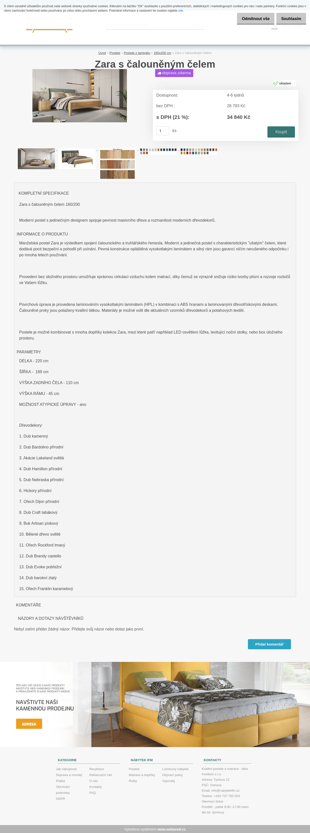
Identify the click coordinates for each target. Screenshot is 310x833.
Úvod (102, 52)
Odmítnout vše (251, 19)
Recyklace (96, 768)
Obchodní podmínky (63, 789)
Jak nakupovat (66, 768)
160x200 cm (162, 52)
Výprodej (168, 780)
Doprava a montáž (69, 774)
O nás (93, 780)
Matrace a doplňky (142, 774)
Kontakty (95, 786)
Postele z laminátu (137, 52)
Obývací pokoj (172, 774)
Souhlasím (290, 19)
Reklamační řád (100, 774)
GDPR (60, 798)
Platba (60, 780)
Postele (115, 52)
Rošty (133, 780)
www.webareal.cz (171, 829)
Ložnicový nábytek (175, 768)
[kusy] (162, 130)
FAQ (92, 792)
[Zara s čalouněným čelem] (79, 70)
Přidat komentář (269, 643)
